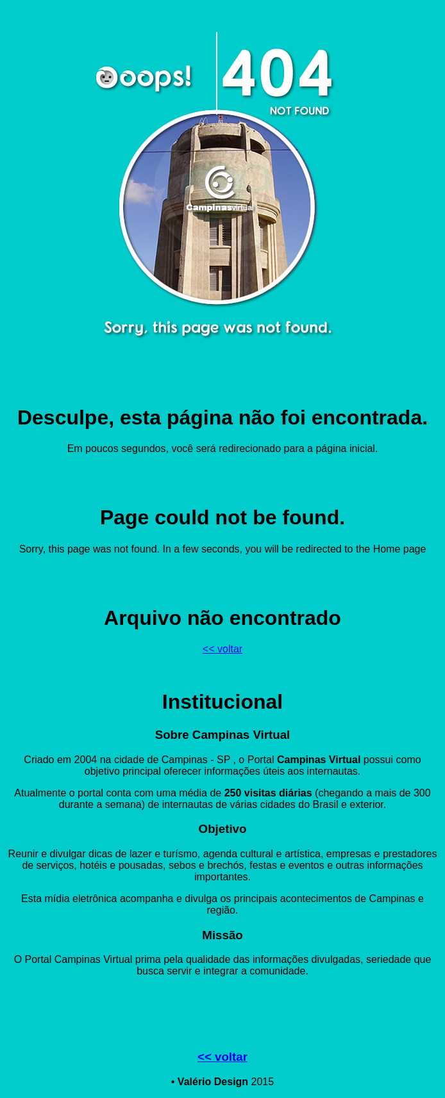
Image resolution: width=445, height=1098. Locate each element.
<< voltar (222, 648)
